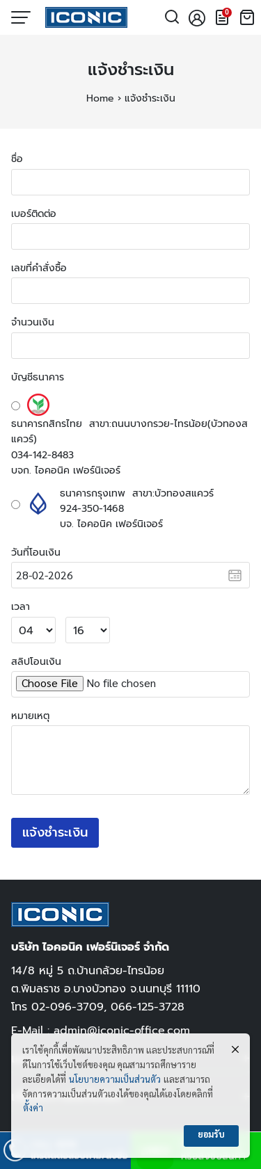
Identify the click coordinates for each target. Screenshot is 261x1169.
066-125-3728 (147, 1007)
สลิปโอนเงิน (36, 661)
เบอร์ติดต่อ (33, 213)
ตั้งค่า (33, 1108)
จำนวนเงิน (32, 322)
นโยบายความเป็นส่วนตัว (115, 1080)
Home (100, 98)
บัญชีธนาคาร (37, 377)
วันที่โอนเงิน (36, 552)
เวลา (20, 606)
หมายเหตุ (30, 716)
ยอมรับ (211, 1135)
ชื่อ (17, 159)
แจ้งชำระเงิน (131, 70)
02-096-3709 (67, 1007)
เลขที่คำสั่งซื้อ (39, 268)
